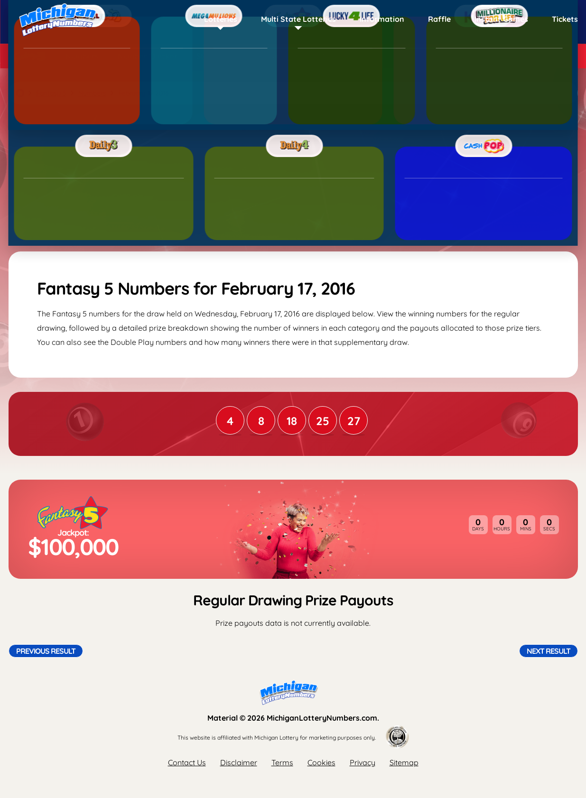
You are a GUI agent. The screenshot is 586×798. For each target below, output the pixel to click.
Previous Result (45, 651)
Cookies (321, 762)
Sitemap (404, 762)
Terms (282, 762)
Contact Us (187, 762)
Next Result (548, 651)
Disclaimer (238, 762)
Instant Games (501, 19)
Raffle (439, 19)
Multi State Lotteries (298, 19)
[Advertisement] (293, 177)
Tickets (565, 19)
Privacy (362, 762)
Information (382, 19)
